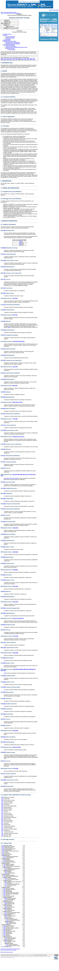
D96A (16, 58)
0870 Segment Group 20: (7, 747)
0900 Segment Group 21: (7, 768)
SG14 (14, 478)
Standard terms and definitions (13, 42)
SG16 (19, 618)
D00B (8, 59)
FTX (4, 279)
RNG (21, 474)
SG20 (5, 673)
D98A (28, 58)
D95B (13, 58)
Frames (51, 10)
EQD (14, 669)
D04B (34, 59)
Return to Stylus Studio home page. (7, 963)
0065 (20, 240)
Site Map (2, 966)
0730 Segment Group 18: (7, 669)
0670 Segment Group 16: (7, 636)
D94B (8, 58)
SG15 (17, 478)
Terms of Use (11, 966)
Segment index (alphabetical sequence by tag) (16, 47)
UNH (4, 230)
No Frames (55, 10)
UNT (4, 786)
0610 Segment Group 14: (7, 601)
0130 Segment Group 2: (7, 315)
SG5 (23, 341)
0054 (20, 243)
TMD (24, 474)
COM (4, 260)
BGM (4, 247)
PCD (31, 474)
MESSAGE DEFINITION (9, 44)
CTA (4, 254)
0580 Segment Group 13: (7, 586)
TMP (18, 474)
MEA (14, 552)
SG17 (22, 618)
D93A (2, 58)
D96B (19, 58)
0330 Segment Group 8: (7, 436)
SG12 (8, 478)
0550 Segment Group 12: (7, 569)
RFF (14, 315)
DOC (14, 601)
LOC (14, 298)
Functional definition (10, 36)
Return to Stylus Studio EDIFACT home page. (9, 12)
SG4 (21, 341)
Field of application (10, 37)
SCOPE (5, 35)
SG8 (21, 402)
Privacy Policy (6, 966)
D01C (16, 59)
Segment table (12, 49)
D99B (2, 59)
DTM (4, 266)
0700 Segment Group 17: (7, 652)
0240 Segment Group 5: (7, 385)
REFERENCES (6, 40)
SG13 (11, 478)
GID (13, 474)
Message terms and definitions (13, 43)
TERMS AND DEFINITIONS (9, 41)
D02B (22, 59)
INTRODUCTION (7, 34)
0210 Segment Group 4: (7, 366)
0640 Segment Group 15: (7, 618)
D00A (5, 59)
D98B (31, 58)
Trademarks (16, 966)
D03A (25, 59)
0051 (20, 244)
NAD (14, 402)
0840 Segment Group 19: (7, 730)
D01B (13, 59)
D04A (31, 59)
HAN (16, 474)
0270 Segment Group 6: (7, 402)
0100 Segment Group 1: (7, 298)
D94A (5, 58)
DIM (14, 569)
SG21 (19, 747)
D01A (11, 59)
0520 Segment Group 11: (7, 552)
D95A (11, 58)
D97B (25, 58)
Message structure (10, 48)
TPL (21, 436)
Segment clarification (11, 46)
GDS (4, 293)
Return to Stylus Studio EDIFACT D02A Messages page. (10, 13)
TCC (4, 335)
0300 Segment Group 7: (7, 418)
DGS (14, 618)
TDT (14, 341)
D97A (22, 58)
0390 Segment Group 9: (7, 474)
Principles (8, 39)
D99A (33, 58)
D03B (28, 59)
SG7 (19, 402)
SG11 (5, 478)
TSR (4, 273)
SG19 (4, 670)
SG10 (34, 474)
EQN (17, 552)
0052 (20, 241)
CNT (4, 288)
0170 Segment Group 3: (7, 341)
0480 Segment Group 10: (7, 527)
